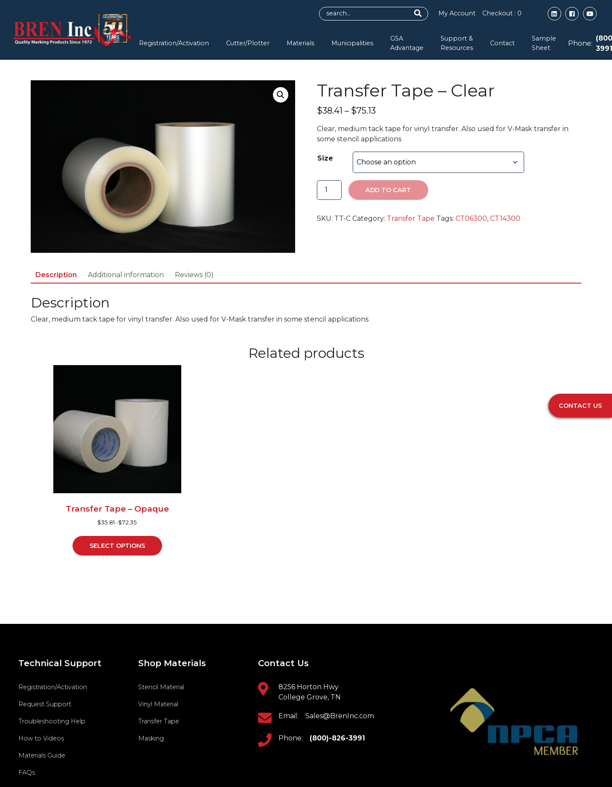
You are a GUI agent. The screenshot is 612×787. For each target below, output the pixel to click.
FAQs (26, 772)
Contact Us (580, 406)
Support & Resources (457, 43)
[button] (280, 94)
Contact (502, 43)
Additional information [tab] (126, 275)
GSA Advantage (406, 43)
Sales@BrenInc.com (339, 716)
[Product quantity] (329, 190)
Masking (151, 738)
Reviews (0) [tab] (194, 275)
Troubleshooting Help (51, 721)
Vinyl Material (158, 704)
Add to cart (388, 190)
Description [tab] (56, 275)
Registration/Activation (174, 43)
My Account (456, 13)
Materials (300, 43)
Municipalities (352, 43)
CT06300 (471, 218)
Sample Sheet (544, 43)
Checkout (501, 13)
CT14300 (505, 218)
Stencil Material (161, 687)
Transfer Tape (411, 218)
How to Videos (41, 738)
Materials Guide (41, 755)
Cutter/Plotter (248, 43)
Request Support (44, 704)
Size (325, 158)
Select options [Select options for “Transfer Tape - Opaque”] (117, 546)
